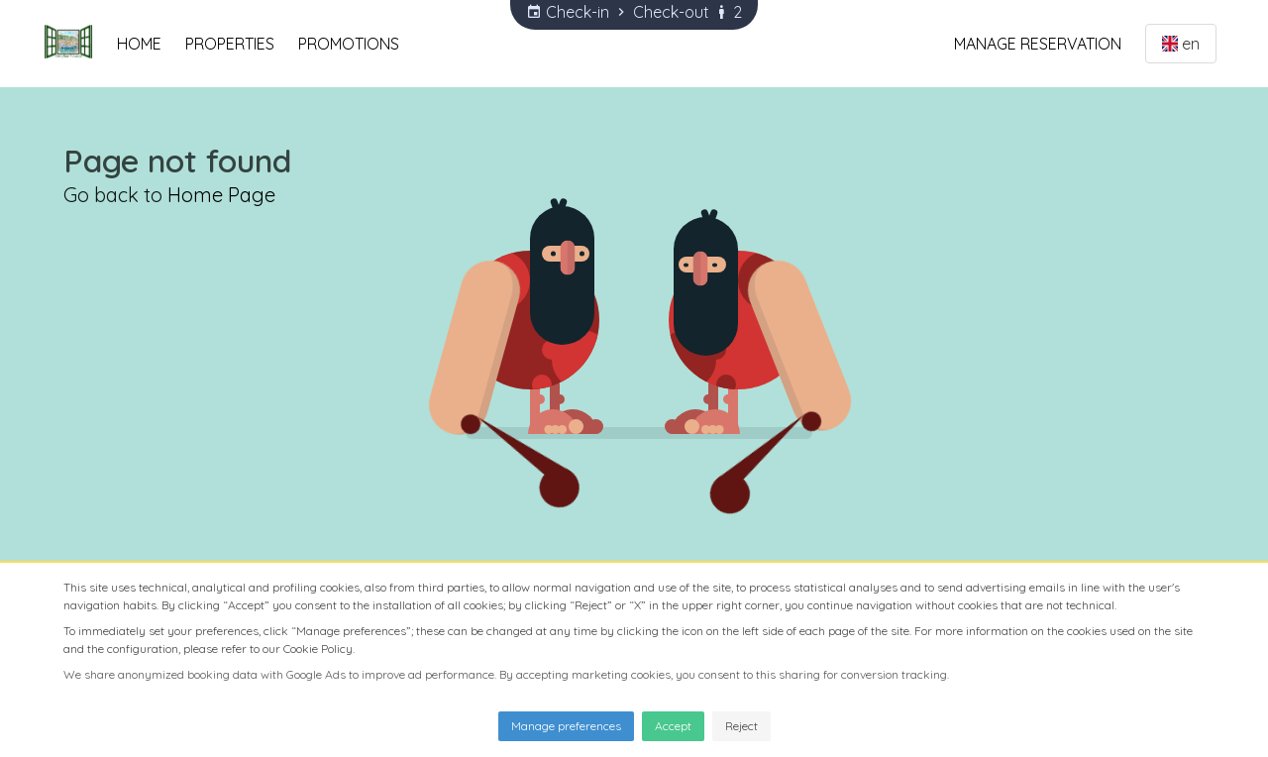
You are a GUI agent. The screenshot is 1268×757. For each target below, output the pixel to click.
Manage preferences (566, 725)
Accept (673, 725)
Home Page (221, 194)
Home (139, 44)
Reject (741, 725)
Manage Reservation (1037, 44)
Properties (229, 44)
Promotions (348, 44)
